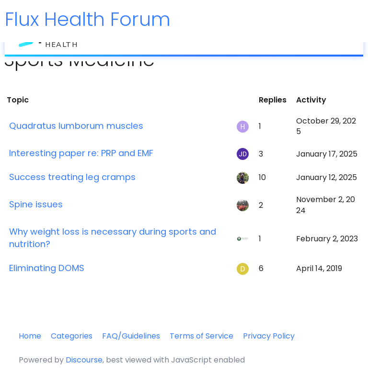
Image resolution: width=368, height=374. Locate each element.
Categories (71, 335)
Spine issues (36, 204)
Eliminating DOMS (46, 268)
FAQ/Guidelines (131, 335)
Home (30, 335)
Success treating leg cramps (72, 177)
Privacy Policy (269, 335)
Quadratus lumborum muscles (76, 126)
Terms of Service (201, 335)
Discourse (84, 359)
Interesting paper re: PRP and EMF (81, 153)
